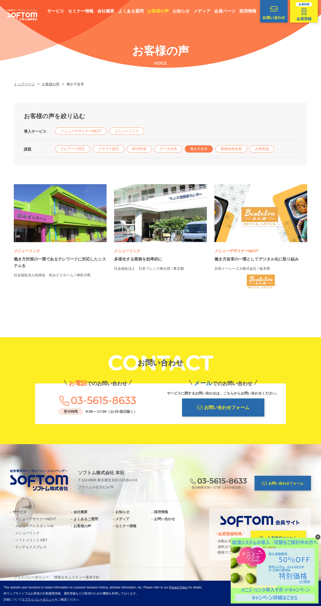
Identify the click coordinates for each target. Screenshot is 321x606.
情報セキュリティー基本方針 (77, 577)
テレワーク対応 (72, 149)
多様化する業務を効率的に (138, 259)
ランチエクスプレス (31, 547)
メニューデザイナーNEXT (80, 131)
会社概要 (101, 11)
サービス (51, 11)
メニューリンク (126, 131)
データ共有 (168, 149)
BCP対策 (139, 149)
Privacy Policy (178, 587)
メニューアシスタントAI (34, 526)
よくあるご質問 (85, 519)
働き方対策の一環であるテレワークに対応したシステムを (60, 262)
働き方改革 (199, 149)
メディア (197, 11)
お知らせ (176, 11)
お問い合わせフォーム (223, 407)
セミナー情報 (76, 11)
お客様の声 (154, 11)
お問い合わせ (269, 13)
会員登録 (299, 11)
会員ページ (220, 11)
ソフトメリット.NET (31, 540)
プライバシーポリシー (31, 577)
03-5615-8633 (103, 400)
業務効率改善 (231, 149)
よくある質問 (126, 11)
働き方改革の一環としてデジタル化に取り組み (256, 259)
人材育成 (262, 149)
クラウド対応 (108, 149)
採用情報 (243, 11)
